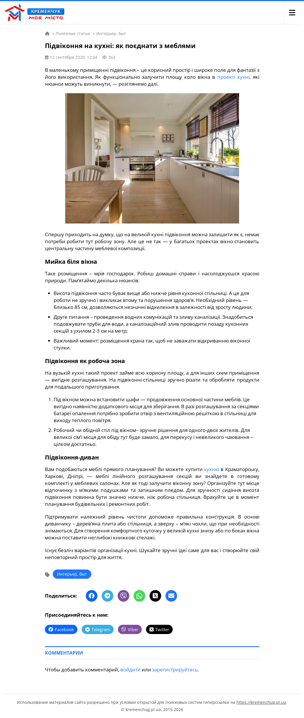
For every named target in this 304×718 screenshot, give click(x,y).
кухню (211, 469)
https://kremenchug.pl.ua (261, 702)
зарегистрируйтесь (175, 669)
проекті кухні (233, 77)
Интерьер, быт (72, 574)
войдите (130, 669)
